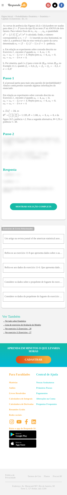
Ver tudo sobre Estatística (15, 321)
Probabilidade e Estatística (26, 16)
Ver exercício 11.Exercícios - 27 (18, 332)
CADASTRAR (33, 359)
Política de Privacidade (10, 476)
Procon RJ (57, 476)
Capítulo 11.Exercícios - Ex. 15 (14, 19)
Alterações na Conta (45, 399)
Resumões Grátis (17, 409)
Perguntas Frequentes (46, 404)
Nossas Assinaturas (45, 382)
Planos (47, 476)
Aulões (12, 388)
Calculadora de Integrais (20, 399)
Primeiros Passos (44, 388)
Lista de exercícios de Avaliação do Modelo (23, 325)
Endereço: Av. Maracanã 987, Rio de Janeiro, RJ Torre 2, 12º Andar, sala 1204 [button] (33, 487)
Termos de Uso (34, 476)
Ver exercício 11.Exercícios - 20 (18, 329)
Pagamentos (42, 393)
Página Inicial (7, 16)
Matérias (13, 382)
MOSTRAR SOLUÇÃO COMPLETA (33, 206)
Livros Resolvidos (17, 393)
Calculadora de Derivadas (21, 404)
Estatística (44, 16)
